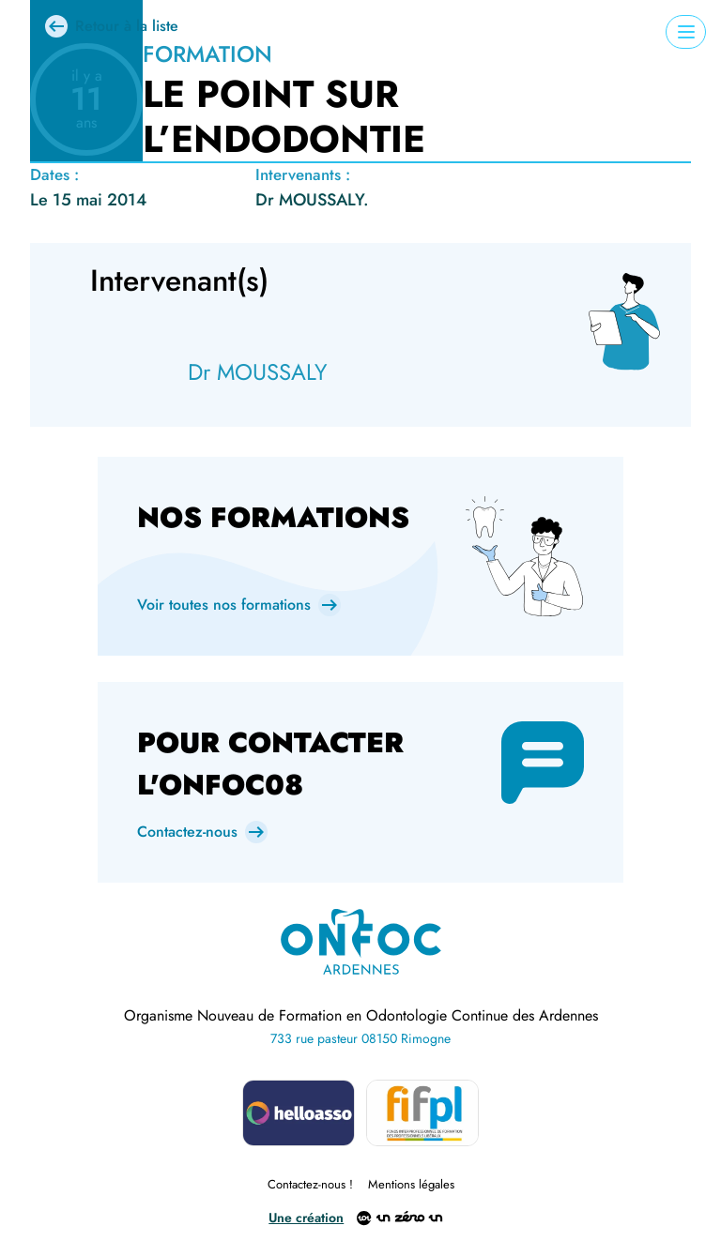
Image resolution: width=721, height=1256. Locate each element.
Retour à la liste (126, 26)
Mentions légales (411, 1184)
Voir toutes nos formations (224, 604)
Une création (306, 1218)
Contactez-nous (187, 831)
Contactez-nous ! (310, 1184)
